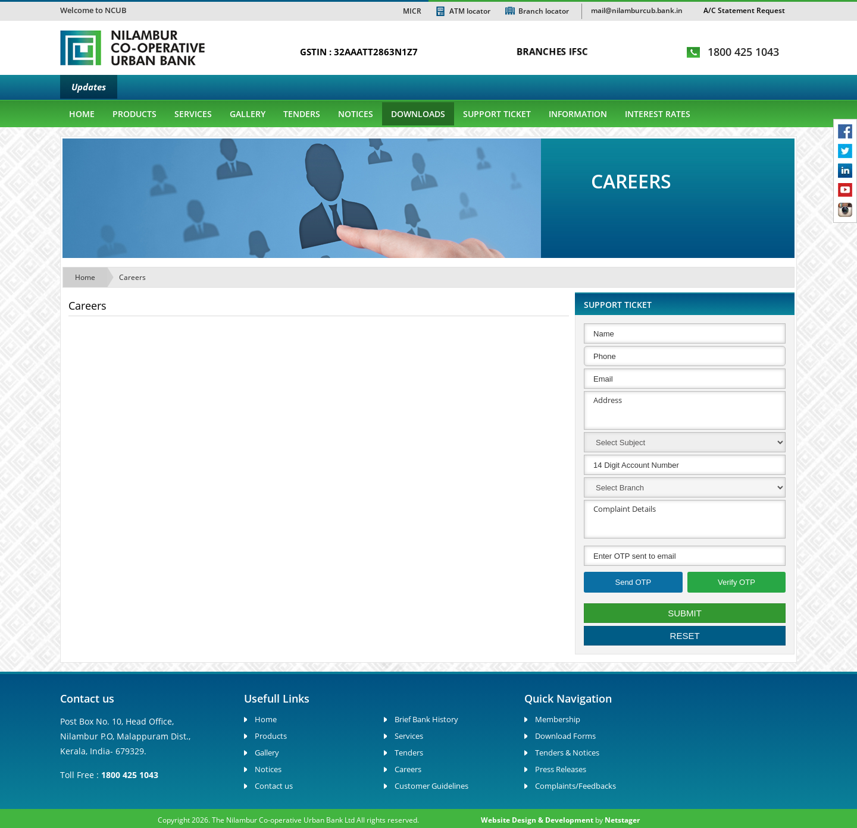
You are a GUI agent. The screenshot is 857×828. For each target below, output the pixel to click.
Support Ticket (497, 113)
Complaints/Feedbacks (575, 785)
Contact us (274, 785)
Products (134, 113)
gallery (247, 113)
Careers (132, 277)
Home (82, 113)
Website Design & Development (537, 820)
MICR (412, 11)
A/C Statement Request (744, 10)
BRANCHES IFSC (552, 51)
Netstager (622, 820)
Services (193, 113)
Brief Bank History (426, 719)
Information (578, 113)
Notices (355, 113)
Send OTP (633, 582)
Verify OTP (736, 582)
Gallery (267, 752)
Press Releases (560, 769)
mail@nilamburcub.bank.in (637, 10)
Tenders (301, 113)
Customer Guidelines (431, 785)
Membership (557, 719)
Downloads (418, 113)
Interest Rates (657, 113)
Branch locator (543, 11)
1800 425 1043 (743, 52)
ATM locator (469, 11)
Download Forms (565, 736)
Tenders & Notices (567, 752)
